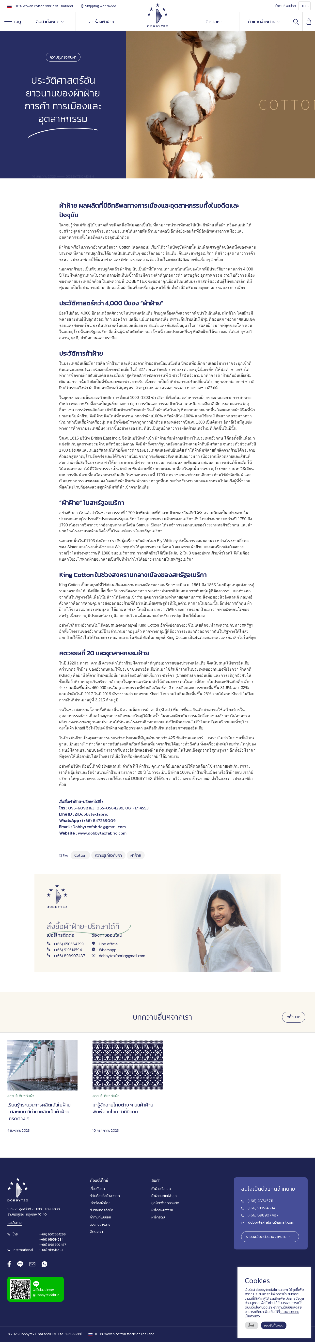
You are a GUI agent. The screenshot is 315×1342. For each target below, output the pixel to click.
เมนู (12, 22)
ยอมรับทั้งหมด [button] (274, 1325)
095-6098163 (81, 808)
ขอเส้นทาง (14, 1222)
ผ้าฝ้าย (68, 205)
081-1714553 (137, 808)
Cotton (80, 855)
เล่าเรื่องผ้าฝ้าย (101, 21)
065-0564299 (109, 808)
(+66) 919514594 (68, 950)
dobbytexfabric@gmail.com (122, 956)
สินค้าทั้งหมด (50, 21)
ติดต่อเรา (213, 21)
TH (303, 6)
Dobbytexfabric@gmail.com (99, 826)
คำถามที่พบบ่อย (285, 6)
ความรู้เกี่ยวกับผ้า (63, 57)
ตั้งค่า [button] (251, 1325)
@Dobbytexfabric (91, 814)
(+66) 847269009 (98, 820)
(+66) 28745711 (260, 1201)
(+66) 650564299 (69, 944)
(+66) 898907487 (69, 956)
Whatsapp (107, 950)
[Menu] (9, 22)
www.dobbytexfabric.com (102, 833)
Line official (109, 944)
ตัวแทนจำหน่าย (264, 21)
